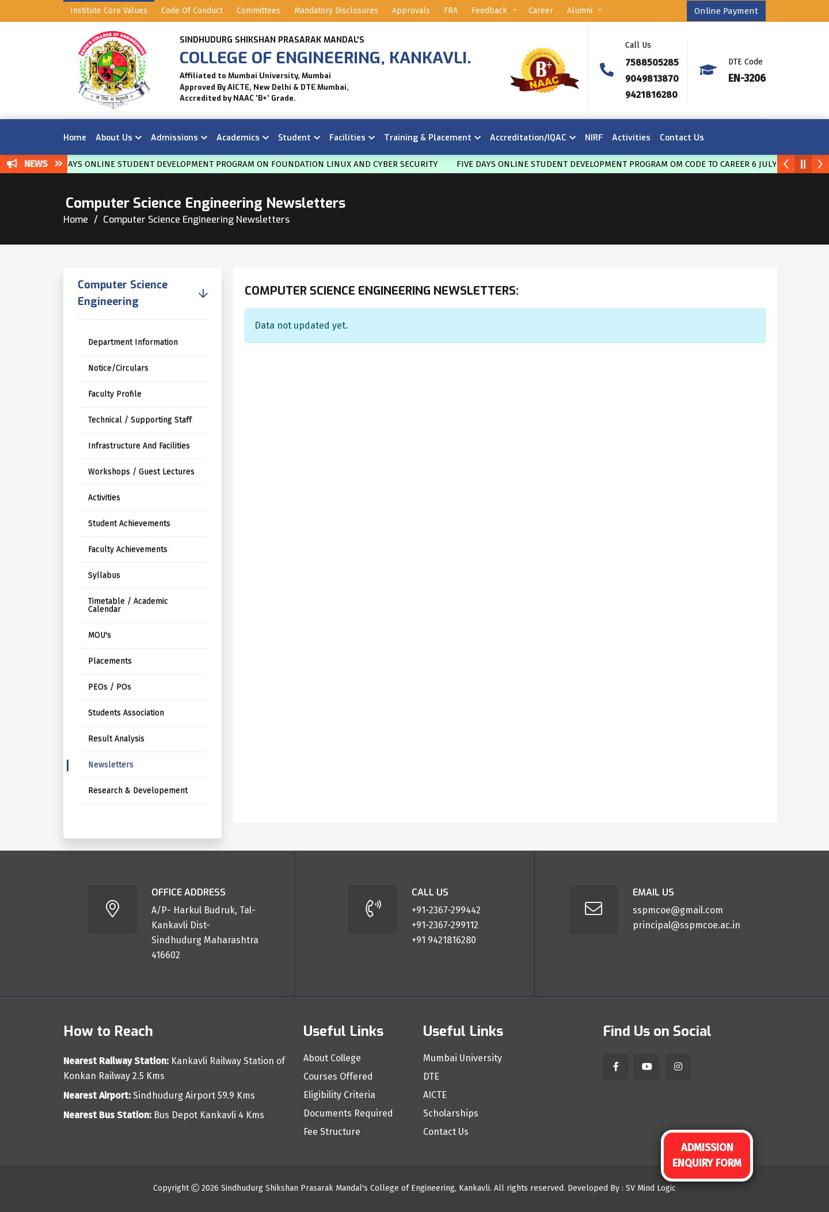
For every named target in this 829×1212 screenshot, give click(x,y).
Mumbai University (462, 1058)
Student (294, 137)
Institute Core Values (108, 11)
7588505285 (652, 62)
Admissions (174, 137)
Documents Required (348, 1113)
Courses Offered (338, 1076)
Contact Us (682, 137)
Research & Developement (138, 790)
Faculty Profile (115, 394)
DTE (431, 1076)
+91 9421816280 (444, 940)
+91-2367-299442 (446, 910)
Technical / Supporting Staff (140, 420)
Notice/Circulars (118, 368)
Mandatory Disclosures (336, 11)
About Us (114, 137)
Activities (631, 137)
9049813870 (652, 78)
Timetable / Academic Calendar (128, 605)
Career (540, 11)
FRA (451, 11)
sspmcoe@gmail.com (678, 910)
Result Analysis (116, 739)
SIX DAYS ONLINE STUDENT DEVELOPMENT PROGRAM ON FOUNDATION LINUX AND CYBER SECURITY (250, 164)
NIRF (594, 137)
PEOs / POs (109, 687)
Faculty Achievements (128, 549)
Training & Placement (427, 137)
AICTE (435, 1095)
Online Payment (726, 11)
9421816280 (651, 94)
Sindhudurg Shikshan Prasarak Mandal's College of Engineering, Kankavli (355, 1188)
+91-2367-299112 (445, 925)
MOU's (99, 635)
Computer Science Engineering (123, 293)
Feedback (489, 11)
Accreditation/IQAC (528, 137)
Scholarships (450, 1113)
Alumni (579, 11)
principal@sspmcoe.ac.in (686, 925)
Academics (238, 137)
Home (74, 137)
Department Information (133, 342)
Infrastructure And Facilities (139, 446)
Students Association (126, 713)
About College (332, 1058)
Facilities (347, 137)
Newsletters (111, 764)
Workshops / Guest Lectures (141, 472)
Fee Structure (331, 1132)
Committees (258, 11)
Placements (110, 661)
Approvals (411, 11)
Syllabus (104, 575)
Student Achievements (129, 523)
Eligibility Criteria (339, 1095)
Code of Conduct (192, 11)
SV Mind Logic (651, 1188)
